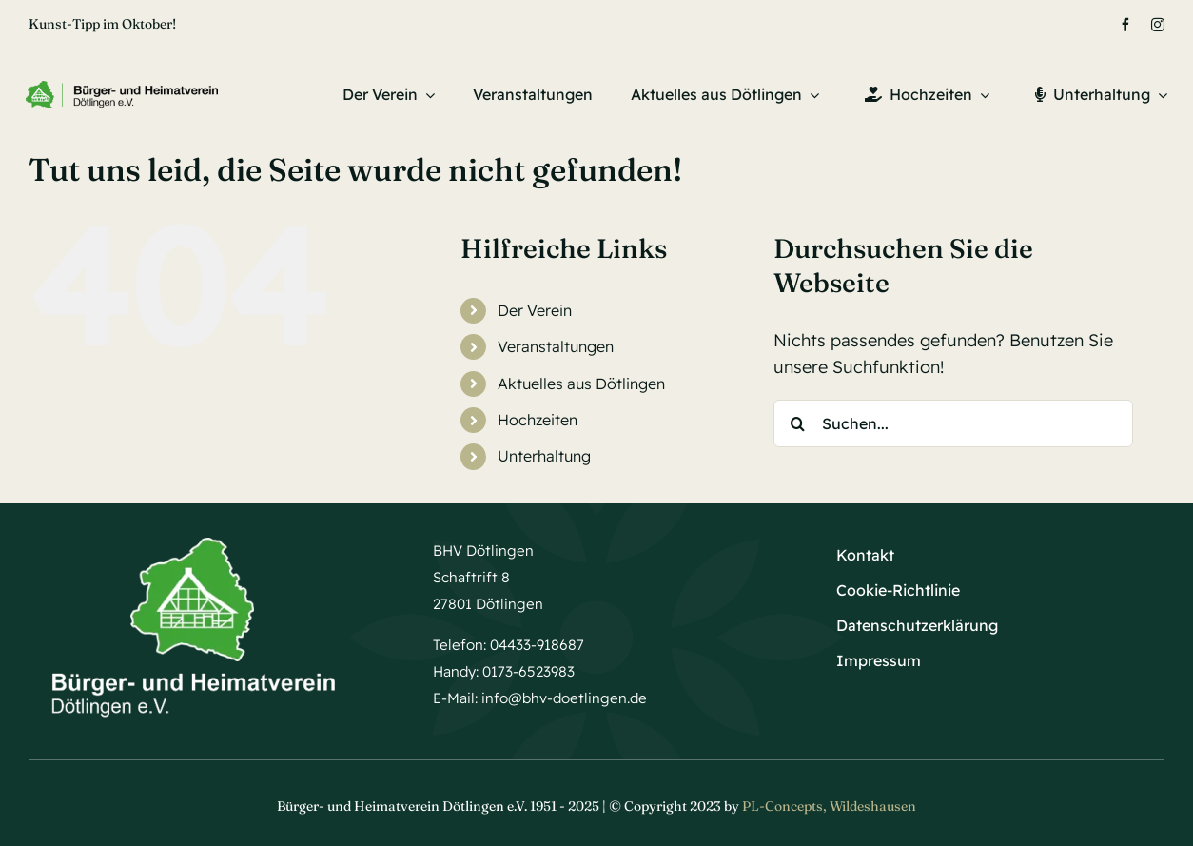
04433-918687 (537, 645)
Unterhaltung (544, 455)
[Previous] (534, 24)
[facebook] (1125, 24)
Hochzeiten (537, 419)
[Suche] (797, 423)
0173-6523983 (528, 671)
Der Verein (535, 310)
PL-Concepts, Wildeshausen (829, 806)
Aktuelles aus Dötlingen (581, 383)
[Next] (560, 24)
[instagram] (1157, 24)
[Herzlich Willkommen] (122, 89)
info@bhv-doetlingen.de (564, 698)
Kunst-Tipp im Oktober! (102, 23)
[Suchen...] (953, 423)
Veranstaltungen (556, 346)
